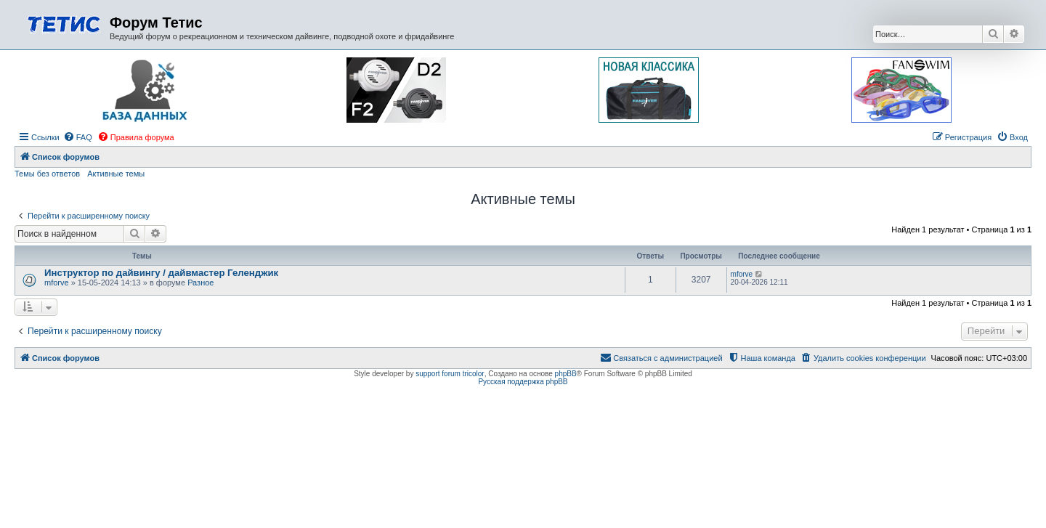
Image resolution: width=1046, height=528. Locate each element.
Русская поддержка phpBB (522, 382)
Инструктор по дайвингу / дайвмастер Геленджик (161, 272)
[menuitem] (77, 137)
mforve (56, 282)
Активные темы (116, 173)
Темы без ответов (47, 173)
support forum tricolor (449, 374)
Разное (200, 282)
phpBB (566, 374)
